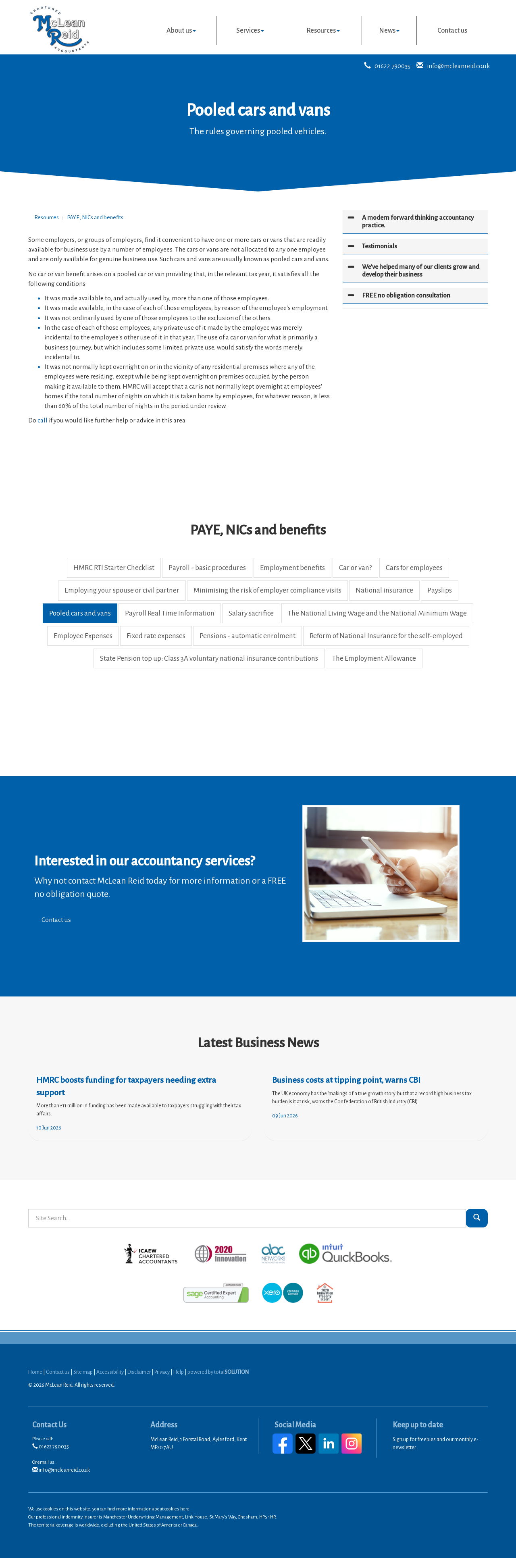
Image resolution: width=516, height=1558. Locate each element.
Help (178, 1372)
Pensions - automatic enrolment (247, 636)
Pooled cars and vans (80, 613)
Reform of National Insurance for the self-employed (386, 636)
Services (250, 30)
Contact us (452, 30)
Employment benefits (292, 568)
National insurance (384, 590)
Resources (323, 30)
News (389, 30)
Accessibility (110, 1372)
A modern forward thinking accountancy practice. (418, 221)
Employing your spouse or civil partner (121, 590)
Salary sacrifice (251, 613)
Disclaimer (139, 1372)
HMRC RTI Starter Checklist (113, 568)
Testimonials (379, 246)
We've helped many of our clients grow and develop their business (420, 270)
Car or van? (355, 568)
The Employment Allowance (374, 658)
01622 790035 (392, 65)
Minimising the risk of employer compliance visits (267, 590)
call (42, 420)
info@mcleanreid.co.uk (458, 65)
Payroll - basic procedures (207, 568)
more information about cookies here (152, 1509)
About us (181, 30)
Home (35, 1372)
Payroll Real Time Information (169, 613)
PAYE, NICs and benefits (95, 217)
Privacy (162, 1372)
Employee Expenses (83, 636)
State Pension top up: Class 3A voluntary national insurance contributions (209, 658)
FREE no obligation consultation (406, 295)
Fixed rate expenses (156, 636)
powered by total (218, 1372)
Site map (83, 1372)
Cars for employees (414, 568)
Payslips (439, 590)
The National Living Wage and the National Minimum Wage (377, 613)
